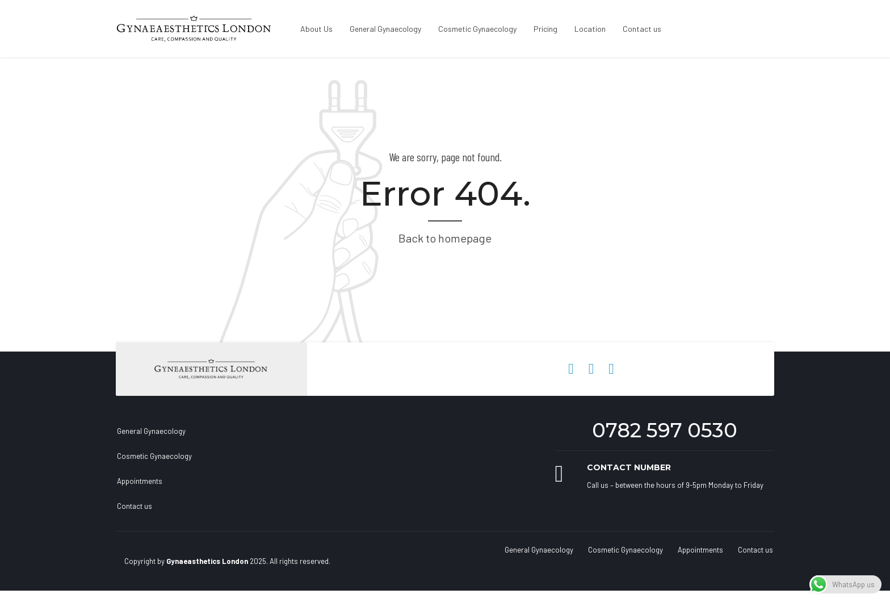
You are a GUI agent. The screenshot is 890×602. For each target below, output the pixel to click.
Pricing (545, 29)
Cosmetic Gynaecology (477, 29)
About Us (316, 29)
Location (590, 29)
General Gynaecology (385, 29)
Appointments (139, 481)
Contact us (642, 29)
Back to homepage (445, 238)
